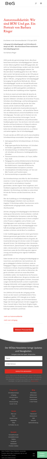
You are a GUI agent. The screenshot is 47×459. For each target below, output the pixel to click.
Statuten (33, 420)
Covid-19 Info (13, 404)
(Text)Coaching (13, 401)
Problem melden (13, 446)
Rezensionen (33, 397)
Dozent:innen (13, 418)
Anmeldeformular (13, 437)
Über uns (13, 414)
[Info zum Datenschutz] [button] (8, 457)
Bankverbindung (33, 422)
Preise (13, 399)
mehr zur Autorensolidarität (13, 316)
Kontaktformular (13, 435)
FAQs (13, 422)
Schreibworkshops (13, 393)
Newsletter (13, 443)
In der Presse (33, 401)
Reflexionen (33, 395)
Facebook (13, 441)
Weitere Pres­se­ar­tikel (23, 330)
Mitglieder (14, 420)
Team (13, 416)
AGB (33, 418)
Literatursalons (13, 397)
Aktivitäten (33, 393)
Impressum (33, 414)
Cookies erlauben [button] (42, 454)
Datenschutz (33, 416)
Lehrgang (13, 395)
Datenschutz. (35, 381)
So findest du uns (13, 425)
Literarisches (33, 399)
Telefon (13, 439)
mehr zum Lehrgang (10, 320)
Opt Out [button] (34, 454)
